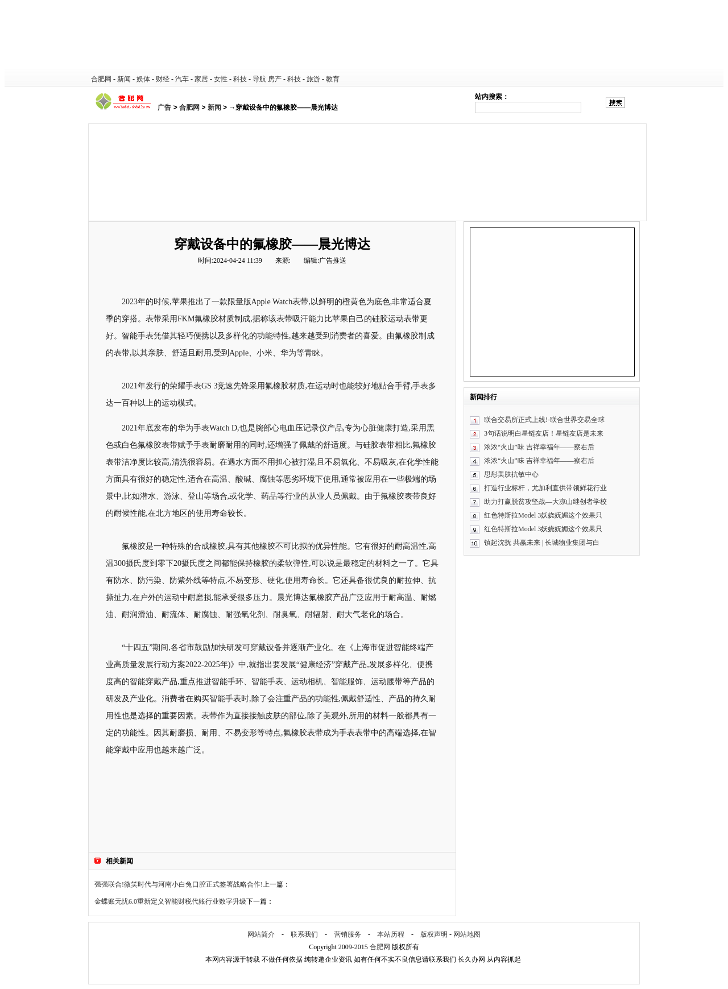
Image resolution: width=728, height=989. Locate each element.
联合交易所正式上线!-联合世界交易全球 (544, 420)
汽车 (182, 79)
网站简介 (261, 934)
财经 (162, 79)
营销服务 (347, 934)
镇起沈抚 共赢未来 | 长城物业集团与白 (541, 543)
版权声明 (434, 934)
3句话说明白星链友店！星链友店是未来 (543, 433)
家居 (201, 79)
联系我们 (304, 934)
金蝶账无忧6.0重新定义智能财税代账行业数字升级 (170, 901)
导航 (259, 79)
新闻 (124, 79)
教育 (333, 79)
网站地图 (467, 934)
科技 (240, 79)
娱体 (143, 79)
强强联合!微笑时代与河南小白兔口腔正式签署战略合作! (178, 884)
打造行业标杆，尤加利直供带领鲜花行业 (545, 488)
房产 (275, 79)
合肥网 (101, 79)
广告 (164, 107)
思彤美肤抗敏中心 (511, 474)
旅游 (313, 79)
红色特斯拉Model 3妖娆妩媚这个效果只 (543, 515)
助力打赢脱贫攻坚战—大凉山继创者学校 (545, 502)
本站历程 (390, 934)
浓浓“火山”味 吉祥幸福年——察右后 (539, 447)
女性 (221, 79)
